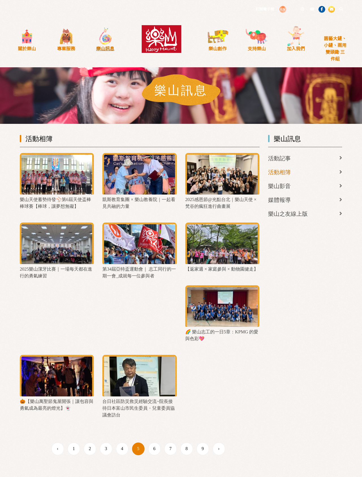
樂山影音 (279, 186)
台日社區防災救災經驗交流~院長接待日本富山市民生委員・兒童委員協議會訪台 (138, 408)
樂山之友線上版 (288, 214)
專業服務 (66, 48)
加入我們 (296, 48)
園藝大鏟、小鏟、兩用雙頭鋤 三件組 (335, 48)
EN (282, 9)
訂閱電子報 (265, 9)
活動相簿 (279, 172)
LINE (292, 8)
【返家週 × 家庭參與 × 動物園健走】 (221, 269)
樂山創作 (217, 48)
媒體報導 (279, 200)
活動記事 (279, 158)
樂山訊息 (105, 48)
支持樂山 (257, 48)
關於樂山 (27, 48)
